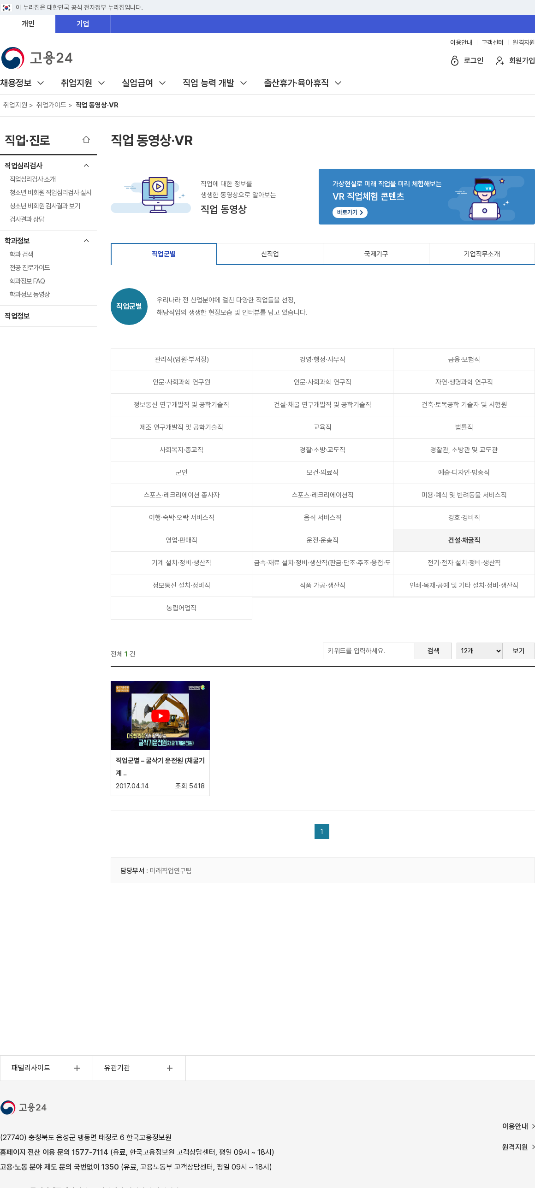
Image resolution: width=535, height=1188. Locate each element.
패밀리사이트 (47, 1068)
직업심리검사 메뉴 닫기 (86, 165)
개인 (28, 23)
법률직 (464, 427)
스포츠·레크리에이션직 (323, 495)
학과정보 (17, 240)
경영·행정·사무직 (322, 359)
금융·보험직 (464, 359)
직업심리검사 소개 (32, 179)
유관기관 (139, 1068)
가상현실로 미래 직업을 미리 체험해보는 (427, 199)
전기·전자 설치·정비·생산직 (464, 563)
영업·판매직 (181, 540)
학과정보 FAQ (27, 281)
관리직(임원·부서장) (182, 359)
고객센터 (493, 42)
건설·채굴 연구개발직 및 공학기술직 (322, 405)
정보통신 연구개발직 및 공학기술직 (181, 405)
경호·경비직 (464, 518)
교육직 (323, 427)
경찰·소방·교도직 (322, 450)
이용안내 (461, 42)
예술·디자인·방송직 (464, 472)
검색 (434, 651)
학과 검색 (21, 254)
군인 (182, 472)
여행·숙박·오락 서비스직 (181, 518)
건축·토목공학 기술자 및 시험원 (464, 405)
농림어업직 (181, 608)
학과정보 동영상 (30, 294)
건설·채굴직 (464, 540)
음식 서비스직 (323, 518)
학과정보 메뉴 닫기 (86, 241)
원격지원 (524, 42)
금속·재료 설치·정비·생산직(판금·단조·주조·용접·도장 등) (322, 566)
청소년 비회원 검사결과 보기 (45, 206)
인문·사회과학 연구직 (322, 382)
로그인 (473, 60)
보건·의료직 (323, 472)
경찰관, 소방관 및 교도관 (464, 450)
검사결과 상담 (27, 219)
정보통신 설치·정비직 (181, 585)
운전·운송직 (323, 540)
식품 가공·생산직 (322, 585)
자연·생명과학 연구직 (464, 382)
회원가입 (522, 60)
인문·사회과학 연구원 (181, 382)
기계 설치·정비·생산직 (181, 563)
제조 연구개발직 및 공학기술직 (181, 427)
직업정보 (17, 316)
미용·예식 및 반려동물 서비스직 (464, 495)
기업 (83, 23)
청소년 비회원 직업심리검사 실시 (50, 193)
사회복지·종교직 (181, 450)
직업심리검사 (23, 165)
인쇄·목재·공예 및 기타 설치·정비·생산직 (464, 585)
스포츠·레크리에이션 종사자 (182, 495)
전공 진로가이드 (30, 268)
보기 (519, 651)
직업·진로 (27, 140)
